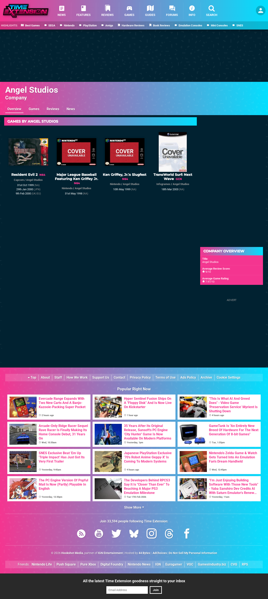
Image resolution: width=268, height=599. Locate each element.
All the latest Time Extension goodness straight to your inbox (134, 581)
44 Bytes (144, 553)
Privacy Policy (140, 377)
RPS (245, 564)
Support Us (100, 377)
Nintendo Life (42, 564)
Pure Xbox (88, 564)
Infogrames (163, 184)
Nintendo (67, 188)
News (71, 109)
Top (32, 377)
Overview (14, 109)
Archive (206, 377)
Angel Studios (31, 90)
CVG (234, 564)
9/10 (208, 271)
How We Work (77, 377)
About (45, 377)
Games (34, 109)
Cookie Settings (228, 377)
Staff (58, 377)
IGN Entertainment (110, 553)
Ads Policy (188, 377)
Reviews (53, 109)
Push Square (66, 564)
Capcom (19, 179)
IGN (158, 564)
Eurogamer (173, 564)
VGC (190, 564)
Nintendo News (139, 564)
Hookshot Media (72, 553)
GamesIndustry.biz (212, 564)
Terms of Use (165, 377)
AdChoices (159, 553)
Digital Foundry (111, 564)
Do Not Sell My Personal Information (193, 553)
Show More (134, 507)
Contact (119, 377)
